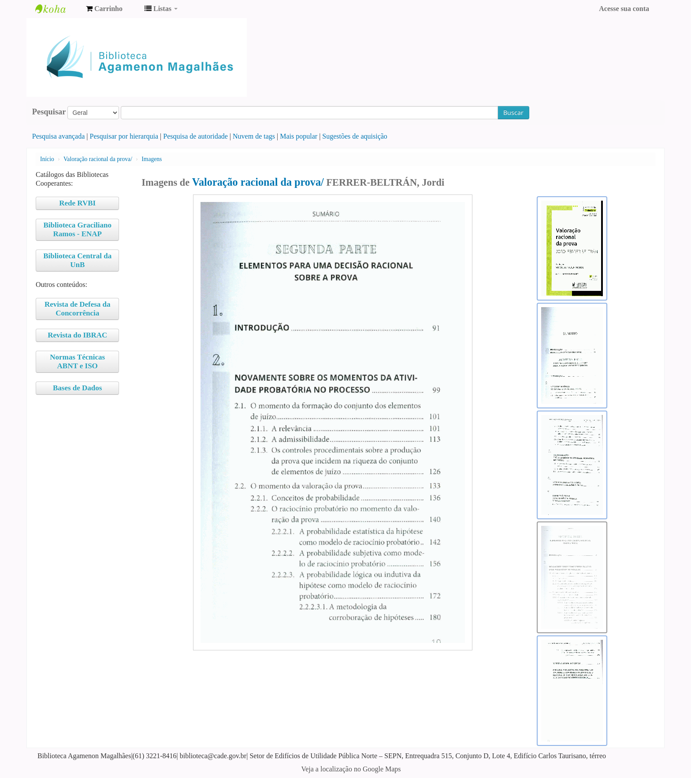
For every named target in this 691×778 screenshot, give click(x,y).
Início (47, 159)
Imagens (151, 159)
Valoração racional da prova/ (97, 159)
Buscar (513, 112)
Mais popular (298, 136)
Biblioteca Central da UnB (77, 260)
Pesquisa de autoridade (195, 136)
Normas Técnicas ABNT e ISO (77, 361)
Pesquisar (49, 111)
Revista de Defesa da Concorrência (78, 308)
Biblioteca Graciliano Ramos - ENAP (77, 229)
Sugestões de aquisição (354, 136)
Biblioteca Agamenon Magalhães (57, 9)
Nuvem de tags (254, 136)
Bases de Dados (77, 388)
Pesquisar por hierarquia (124, 136)
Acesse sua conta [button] (624, 8)
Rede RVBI (77, 203)
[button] (104, 9)
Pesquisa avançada (58, 136)
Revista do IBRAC (77, 335)
